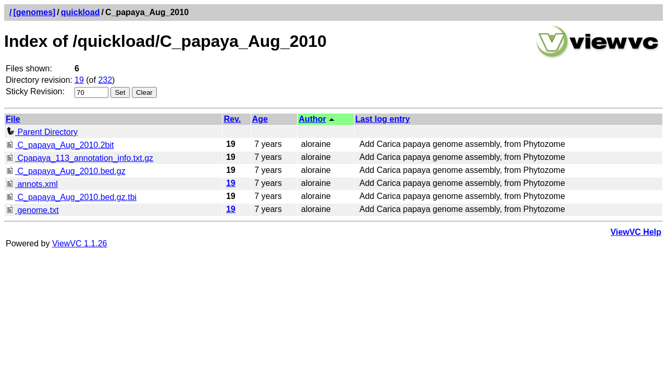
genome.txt (32, 210)
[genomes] (34, 12)
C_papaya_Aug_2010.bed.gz (66, 171)
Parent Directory (42, 132)
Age (260, 119)
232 (105, 80)
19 (79, 80)
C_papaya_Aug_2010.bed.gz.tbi (71, 197)
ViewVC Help (635, 232)
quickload (80, 12)
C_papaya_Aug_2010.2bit (60, 145)
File (13, 119)
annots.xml (32, 184)
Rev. (232, 119)
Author (312, 119)
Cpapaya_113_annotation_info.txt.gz (79, 158)
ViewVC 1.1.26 (79, 243)
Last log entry (382, 119)
